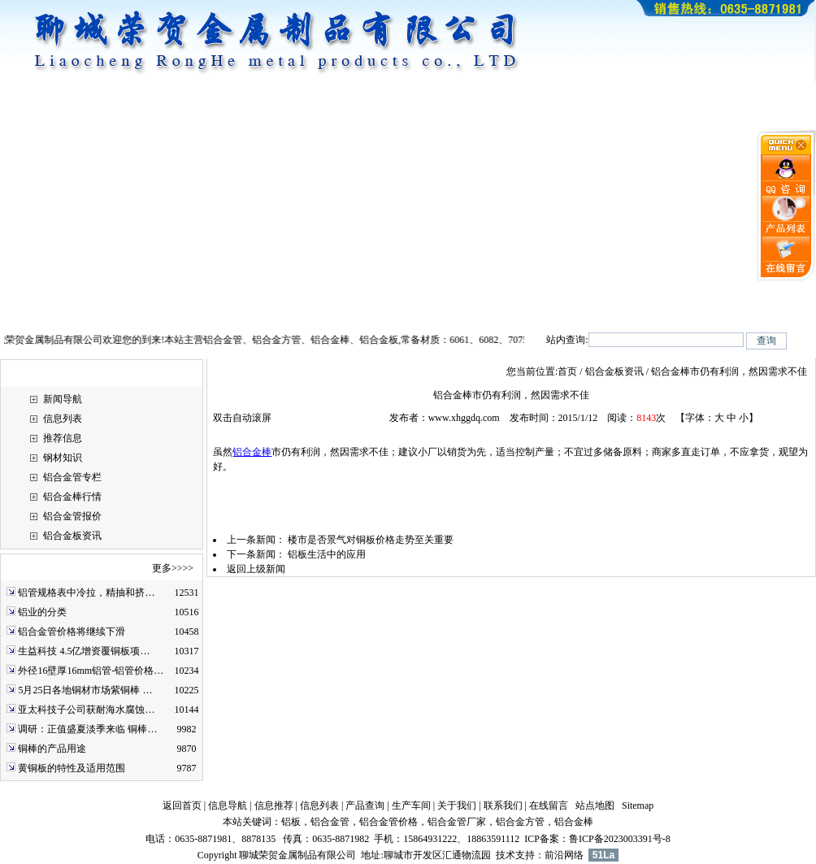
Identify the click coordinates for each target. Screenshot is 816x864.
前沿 (554, 855)
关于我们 (456, 805)
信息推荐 (273, 805)
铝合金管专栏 (72, 477)
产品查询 (364, 805)
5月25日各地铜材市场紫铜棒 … (85, 690)
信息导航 (227, 805)
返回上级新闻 (256, 569)
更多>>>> (172, 568)
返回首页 (182, 805)
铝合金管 (329, 821)
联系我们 (503, 805)
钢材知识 (62, 457)
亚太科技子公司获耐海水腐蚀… (86, 709)
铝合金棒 (251, 452)
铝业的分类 (42, 612)
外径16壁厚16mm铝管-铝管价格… (90, 670)
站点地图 (594, 805)
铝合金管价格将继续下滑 (71, 631)
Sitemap (637, 805)
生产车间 (411, 805)
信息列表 (62, 418)
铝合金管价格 (388, 821)
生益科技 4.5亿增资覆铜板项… (84, 651)
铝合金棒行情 (72, 496)
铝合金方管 (520, 821)
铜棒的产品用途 (52, 748)
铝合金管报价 (72, 516)
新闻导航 (62, 399)
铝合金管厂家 (457, 821)
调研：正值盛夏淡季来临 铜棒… (87, 729)
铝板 (291, 821)
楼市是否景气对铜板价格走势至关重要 (371, 539)
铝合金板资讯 (72, 535)
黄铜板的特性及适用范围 (71, 768)
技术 (505, 855)
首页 (567, 371)
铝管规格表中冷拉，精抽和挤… (86, 592)
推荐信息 (62, 438)
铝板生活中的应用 (327, 554)
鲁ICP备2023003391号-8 (620, 838)
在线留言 (548, 805)
